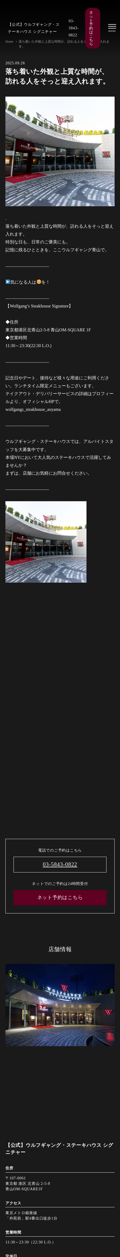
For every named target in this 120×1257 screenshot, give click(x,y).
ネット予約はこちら (91, 28)
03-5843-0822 (74, 28)
